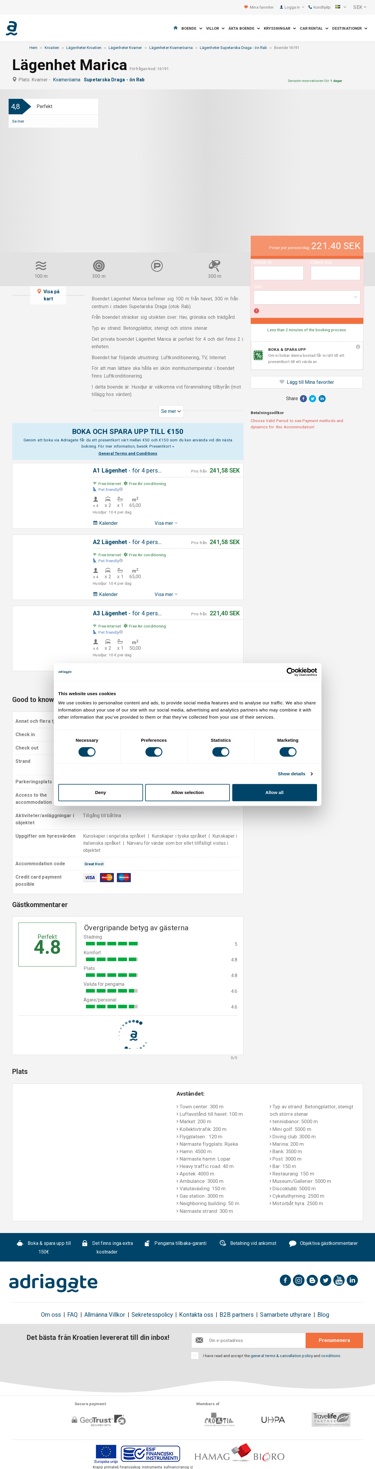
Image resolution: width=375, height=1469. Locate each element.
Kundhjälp (319, 7)
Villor (215, 28)
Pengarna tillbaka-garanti (175, 1244)
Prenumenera (334, 1340)
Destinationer (349, 28)
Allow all (275, 792)
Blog (323, 1314)
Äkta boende (244, 28)
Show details (291, 773)
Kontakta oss (196, 1314)
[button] (340, 7)
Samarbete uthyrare (285, 1314)
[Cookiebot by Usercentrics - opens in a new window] (291, 672)
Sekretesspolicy (152, 1314)
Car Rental (314, 28)
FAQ (72, 1314)
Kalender (105, 523)
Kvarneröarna (68, 80)
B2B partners (236, 1314)
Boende (191, 28)
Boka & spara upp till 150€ (44, 1247)
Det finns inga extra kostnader (107, 1247)
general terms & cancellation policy (282, 1355)
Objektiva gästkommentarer (323, 1244)
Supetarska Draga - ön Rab (115, 80)
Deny (100, 792)
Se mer (18, 121)
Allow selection (187, 792)
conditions (330, 1355)
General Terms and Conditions (127, 453)
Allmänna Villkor (104, 1314)
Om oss (51, 1314)
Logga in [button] (295, 7)
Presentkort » (161, 446)
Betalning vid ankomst (248, 1244)
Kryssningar (280, 28)
